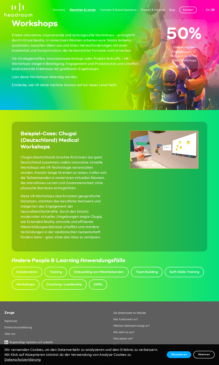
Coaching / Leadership (64, 284)
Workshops (25, 284)
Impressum (10, 321)
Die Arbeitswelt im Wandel (129, 313)
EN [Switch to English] (207, 10)
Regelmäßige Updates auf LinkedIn (28, 342)
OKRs (98, 284)
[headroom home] (18, 10)
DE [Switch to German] (213, 10)
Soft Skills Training (184, 272)
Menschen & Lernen (82, 10)
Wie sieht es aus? (124, 332)
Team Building (147, 272)
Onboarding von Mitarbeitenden (99, 272)
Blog (172, 10)
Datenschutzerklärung (18, 327)
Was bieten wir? (123, 338)
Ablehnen (204, 354)
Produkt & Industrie (153, 10)
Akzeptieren (179, 354)
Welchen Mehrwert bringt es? (131, 326)
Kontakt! (188, 10)
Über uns (9, 334)
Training (55, 272)
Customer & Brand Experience (118, 10)
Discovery (59, 10)
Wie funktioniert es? (125, 319)
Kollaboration (27, 272)
